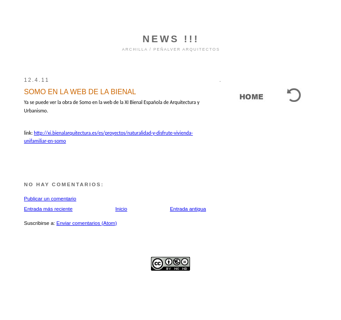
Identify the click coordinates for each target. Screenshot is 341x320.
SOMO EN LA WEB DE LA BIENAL (80, 92)
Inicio (121, 209)
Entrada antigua (188, 209)
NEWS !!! (171, 38)
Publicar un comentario (50, 198)
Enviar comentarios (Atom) (86, 223)
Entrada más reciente (48, 209)
